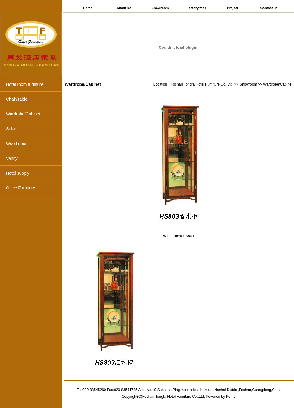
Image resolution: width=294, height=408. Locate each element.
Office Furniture (34, 188)
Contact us (269, 8)
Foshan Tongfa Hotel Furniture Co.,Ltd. (202, 84)
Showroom (160, 8)
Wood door (34, 144)
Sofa (34, 129)
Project (232, 8)
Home (87, 8)
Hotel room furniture (34, 85)
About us (124, 8)
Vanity (34, 159)
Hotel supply (34, 173)
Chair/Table (34, 99)
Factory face (196, 8)
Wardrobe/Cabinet (34, 114)
